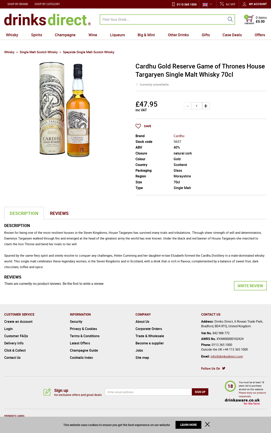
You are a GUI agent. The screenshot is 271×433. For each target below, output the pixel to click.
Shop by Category (47, 4)
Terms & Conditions (85, 336)
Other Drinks (178, 34)
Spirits (36, 34)
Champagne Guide (84, 350)
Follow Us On (210, 368)
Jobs (139, 350)
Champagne (65, 34)
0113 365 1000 (187, 4)
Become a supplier (150, 343)
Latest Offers (80, 343)
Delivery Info (14, 343)
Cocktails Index (81, 357)
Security (76, 321)
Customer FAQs (16, 336)
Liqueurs (117, 34)
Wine (92, 34)
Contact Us (12, 357)
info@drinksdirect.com (227, 356)
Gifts (206, 34)
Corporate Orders (149, 328)
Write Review (250, 285)
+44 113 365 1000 (235, 349)
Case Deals (232, 34)
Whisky (12, 34)
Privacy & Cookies (83, 328)
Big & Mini (146, 34)
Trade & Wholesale (150, 336)
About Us (142, 321)
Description (24, 213)
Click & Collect (15, 350)
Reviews (59, 213)
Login (8, 328)
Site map (142, 357)
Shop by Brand (17, 4)
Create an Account (18, 321)
